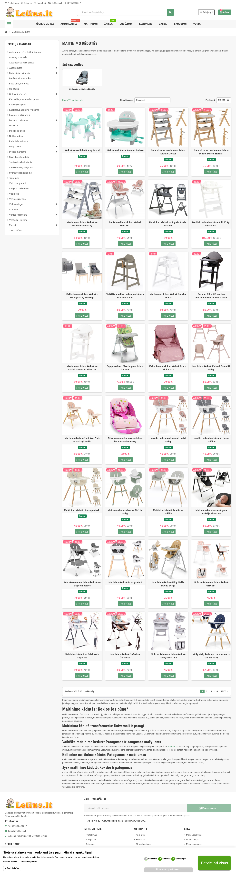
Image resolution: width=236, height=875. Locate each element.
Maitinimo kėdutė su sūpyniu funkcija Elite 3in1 (211, 514)
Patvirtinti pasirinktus (168, 869)
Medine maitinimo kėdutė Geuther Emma (168, 297)
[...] (30, 819)
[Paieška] (125, 12)
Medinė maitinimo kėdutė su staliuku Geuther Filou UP (82, 369)
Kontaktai (40, 3)
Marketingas (181, 859)
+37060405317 (72, 3)
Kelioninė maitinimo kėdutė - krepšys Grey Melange (82, 297)
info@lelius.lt (55, 3)
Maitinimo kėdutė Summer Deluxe (125, 150)
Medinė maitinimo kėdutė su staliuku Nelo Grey (82, 224)
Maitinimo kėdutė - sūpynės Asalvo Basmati (168, 224)
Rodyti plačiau (13, 868)
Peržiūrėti (210, 100)
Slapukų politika (10, 862)
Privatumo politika (29, 862)
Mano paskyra (192, 842)
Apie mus (26, 3)
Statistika (166, 859)
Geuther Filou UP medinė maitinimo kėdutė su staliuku (211, 297)
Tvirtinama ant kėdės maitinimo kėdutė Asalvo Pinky (125, 441)
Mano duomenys (194, 847)
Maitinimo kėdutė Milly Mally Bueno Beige (168, 586)
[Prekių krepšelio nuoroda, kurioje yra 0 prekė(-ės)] (224, 12)
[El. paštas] (135, 811)
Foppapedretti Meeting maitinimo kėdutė (125, 369)
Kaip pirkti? (91, 842)
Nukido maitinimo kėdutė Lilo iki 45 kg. (168, 441)
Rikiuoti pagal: (126, 100)
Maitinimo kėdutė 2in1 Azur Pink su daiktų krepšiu (82, 441)
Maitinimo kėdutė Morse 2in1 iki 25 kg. (125, 514)
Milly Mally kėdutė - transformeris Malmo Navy (211, 659)
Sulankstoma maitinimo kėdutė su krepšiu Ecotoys (82, 586)
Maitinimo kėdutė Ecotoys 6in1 (125, 584)
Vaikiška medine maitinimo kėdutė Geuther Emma (125, 297)
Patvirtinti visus (214, 863)
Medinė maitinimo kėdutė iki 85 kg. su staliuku (211, 224)
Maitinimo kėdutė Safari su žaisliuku (125, 659)
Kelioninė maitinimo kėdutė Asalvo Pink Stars (168, 369)
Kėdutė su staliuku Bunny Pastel (82, 150)
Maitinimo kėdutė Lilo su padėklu (82, 512)
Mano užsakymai (194, 838)
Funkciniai (152, 859)
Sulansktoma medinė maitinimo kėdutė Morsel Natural (211, 152)
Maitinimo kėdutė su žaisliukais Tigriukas (82, 659)
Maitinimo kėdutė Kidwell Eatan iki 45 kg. (211, 369)
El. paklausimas (143, 847)
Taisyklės (90, 847)
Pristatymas (12, 3)
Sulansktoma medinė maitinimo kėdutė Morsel (168, 152)
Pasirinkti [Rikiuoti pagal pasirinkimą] (140, 100)
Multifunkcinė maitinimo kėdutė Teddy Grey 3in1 (168, 659)
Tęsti (224, 694)
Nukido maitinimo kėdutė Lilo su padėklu (211, 441)
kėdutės (171, 749)
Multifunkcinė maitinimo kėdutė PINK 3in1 (211, 586)
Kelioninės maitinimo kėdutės (82, 89)
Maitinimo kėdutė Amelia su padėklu (168, 514)
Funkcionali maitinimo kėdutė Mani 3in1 (125, 224)
